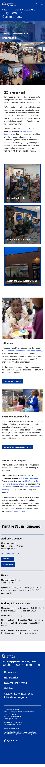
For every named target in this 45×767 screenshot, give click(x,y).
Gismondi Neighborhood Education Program (23, 350)
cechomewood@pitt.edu (11, 553)
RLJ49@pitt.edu (18, 511)
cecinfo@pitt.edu (14, 728)
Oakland (9, 688)
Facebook (7, 559)
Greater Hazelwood (15, 683)
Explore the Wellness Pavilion (17, 447)
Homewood (10, 672)
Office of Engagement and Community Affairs (22, 734)
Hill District (11, 677)
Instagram (8, 565)
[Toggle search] (37, 4)
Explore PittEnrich (12, 381)
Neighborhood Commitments (22, 13)
